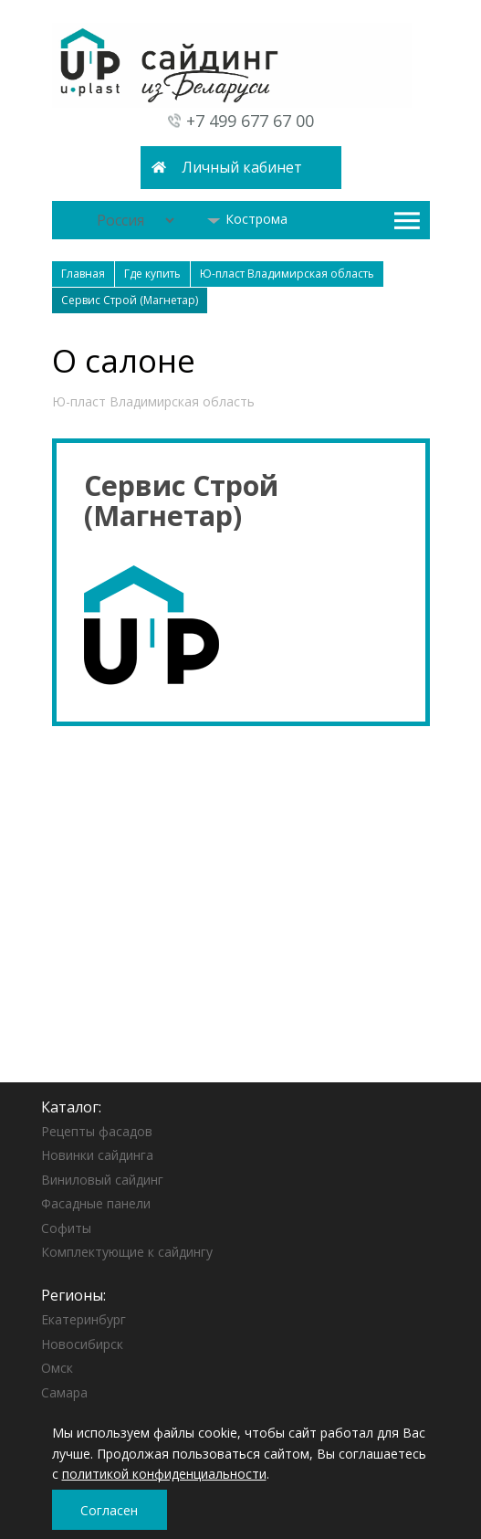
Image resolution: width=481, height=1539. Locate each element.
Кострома (247, 218)
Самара (64, 1392)
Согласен (109, 1510)
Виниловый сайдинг (102, 1179)
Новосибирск (82, 1344)
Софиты (66, 1228)
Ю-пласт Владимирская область (153, 401)
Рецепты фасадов (96, 1131)
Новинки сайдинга (97, 1155)
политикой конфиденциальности (164, 1473)
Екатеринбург (83, 1319)
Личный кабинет (242, 167)
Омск (57, 1367)
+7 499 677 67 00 (250, 121)
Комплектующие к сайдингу (127, 1251)
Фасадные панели (96, 1203)
